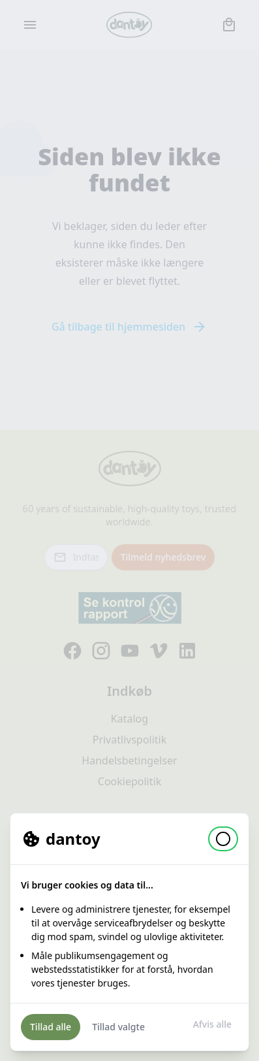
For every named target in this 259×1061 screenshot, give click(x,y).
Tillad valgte (118, 1026)
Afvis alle (212, 1024)
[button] (223, 838)
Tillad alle (50, 1026)
